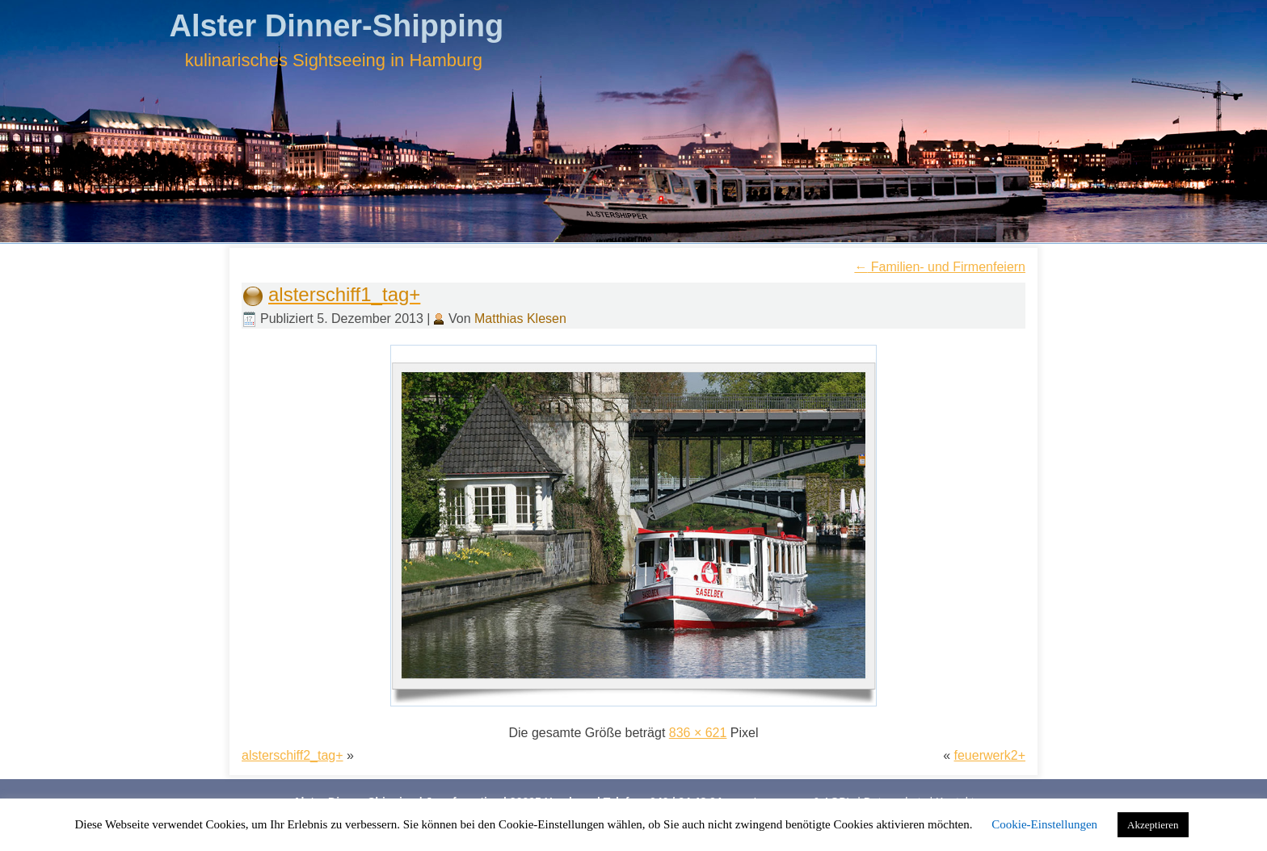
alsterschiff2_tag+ (292, 755)
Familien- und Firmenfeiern (939, 267)
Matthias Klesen (520, 318)
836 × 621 (698, 733)
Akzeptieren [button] (1153, 825)
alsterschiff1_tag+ (344, 294)
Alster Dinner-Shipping (336, 26)
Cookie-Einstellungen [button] (1044, 824)
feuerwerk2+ (990, 755)
